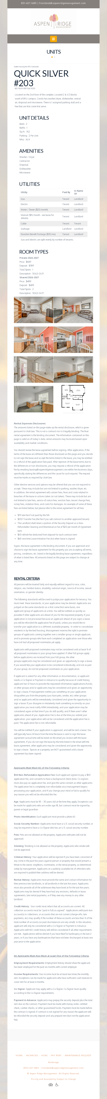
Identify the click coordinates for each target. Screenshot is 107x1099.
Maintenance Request (78, 1055)
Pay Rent (56, 1055)
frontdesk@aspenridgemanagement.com (62, 3)
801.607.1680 (29, 3)
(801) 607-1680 (31, 1068)
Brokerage (53, 1062)
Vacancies (32, 1055)
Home (19, 1055)
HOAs (44, 1055)
